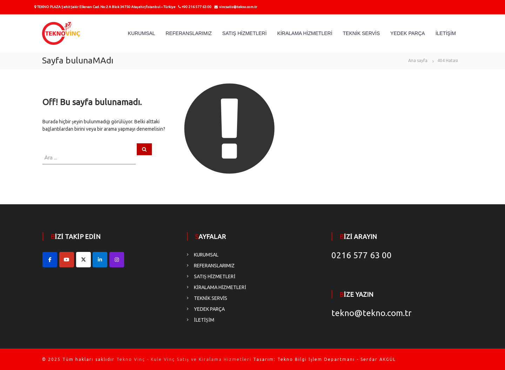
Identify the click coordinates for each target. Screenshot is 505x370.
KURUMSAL (141, 33)
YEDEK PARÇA (407, 33)
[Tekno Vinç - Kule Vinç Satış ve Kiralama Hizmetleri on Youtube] (66, 259)
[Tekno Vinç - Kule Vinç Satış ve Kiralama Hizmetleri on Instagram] (116, 259)
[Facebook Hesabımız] (49, 259)
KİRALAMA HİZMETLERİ (304, 33)
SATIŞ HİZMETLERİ (244, 33)
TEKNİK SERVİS (361, 33)
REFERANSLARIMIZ (188, 33)
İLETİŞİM (446, 33)
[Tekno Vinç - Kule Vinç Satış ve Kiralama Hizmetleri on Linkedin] (100, 259)
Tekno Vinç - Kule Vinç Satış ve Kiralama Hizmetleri (183, 359)
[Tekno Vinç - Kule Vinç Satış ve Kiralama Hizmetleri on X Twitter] (83, 259)
